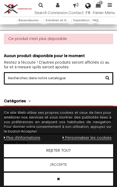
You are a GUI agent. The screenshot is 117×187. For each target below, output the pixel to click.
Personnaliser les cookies (87, 138)
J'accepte (58, 164)
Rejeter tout (58, 150)
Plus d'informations (22, 138)
